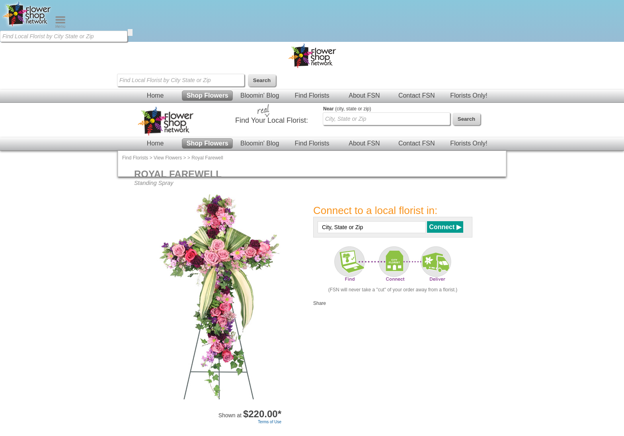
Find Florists (311, 95)
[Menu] (60, 26)
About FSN (364, 95)
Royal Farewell (207, 158)
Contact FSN (416, 95)
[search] (130, 32)
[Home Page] (27, 26)
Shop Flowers (207, 95)
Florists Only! (468, 95)
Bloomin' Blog (259, 95)
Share (319, 303)
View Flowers (168, 158)
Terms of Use (269, 422)
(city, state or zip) (347, 109)
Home (155, 95)
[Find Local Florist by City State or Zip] (63, 36)
